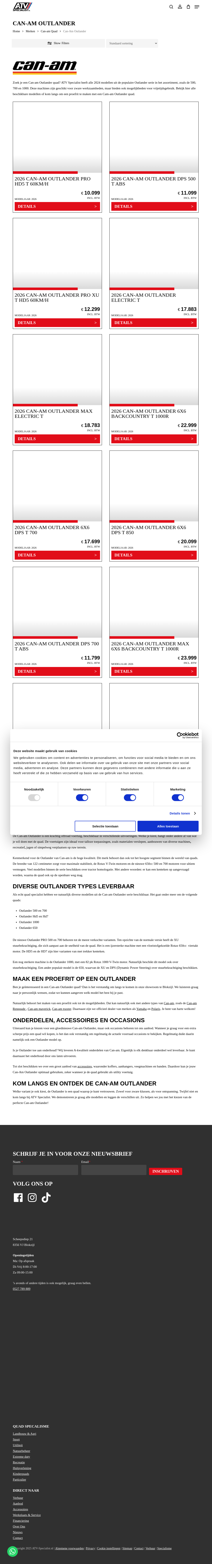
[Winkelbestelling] (132, 43)
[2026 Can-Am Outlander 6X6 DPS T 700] (57, 506)
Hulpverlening (22, 1468)
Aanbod (18, 1503)
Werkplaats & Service (27, 1515)
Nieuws (18, 1532)
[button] (197, 7)
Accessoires (20, 1509)
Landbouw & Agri (24, 1433)
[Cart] (188, 7)
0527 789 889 (21, 1288)
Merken (30, 31)
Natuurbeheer (21, 1451)
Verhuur (18, 1497)
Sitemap (127, 1548)
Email (85, 1162)
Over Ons (19, 1526)
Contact (18, 1538)
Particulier (19, 1479)
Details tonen (180, 813)
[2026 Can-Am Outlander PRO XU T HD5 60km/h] (57, 273)
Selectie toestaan (105, 826)
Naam (18, 1162)
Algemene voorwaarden (69, 1548)
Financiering (21, 1520)
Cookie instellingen (108, 1548)
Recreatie (19, 1462)
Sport (16, 1439)
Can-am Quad (49, 31)
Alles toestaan (168, 826)
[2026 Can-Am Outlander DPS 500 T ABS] (154, 157)
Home (16, 31)
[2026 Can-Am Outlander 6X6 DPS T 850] (154, 506)
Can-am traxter (61, 1009)
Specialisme (164, 1548)
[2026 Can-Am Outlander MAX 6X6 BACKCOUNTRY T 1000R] (154, 622)
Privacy (90, 1548)
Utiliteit (18, 1445)
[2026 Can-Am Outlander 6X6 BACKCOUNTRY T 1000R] (154, 389)
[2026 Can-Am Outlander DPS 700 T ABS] (57, 622)
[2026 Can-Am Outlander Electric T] (154, 273)
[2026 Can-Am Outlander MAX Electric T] (57, 389)
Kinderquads (21, 1474)
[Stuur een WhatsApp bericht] (12, 1551)
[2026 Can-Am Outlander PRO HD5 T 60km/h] (57, 157)
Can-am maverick (39, 1009)
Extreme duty (21, 1456)
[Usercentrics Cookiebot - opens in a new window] (180, 735)
